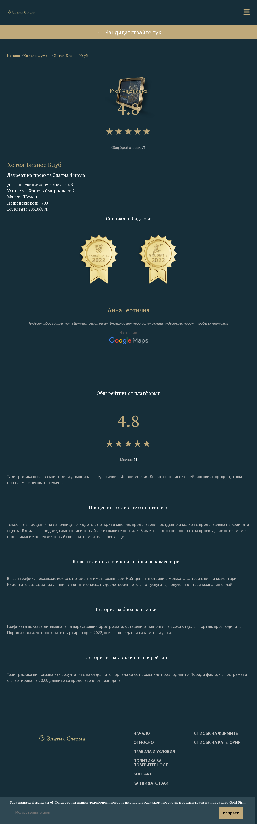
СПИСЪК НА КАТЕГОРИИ (217, 743)
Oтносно (143, 743)
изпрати (231, 813)
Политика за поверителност (150, 763)
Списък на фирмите (216, 734)
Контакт (142, 774)
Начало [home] (13, 56)
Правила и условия (154, 752)
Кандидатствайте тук (128, 33)
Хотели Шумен (36, 56)
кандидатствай (150, 783)
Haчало (141, 734)
